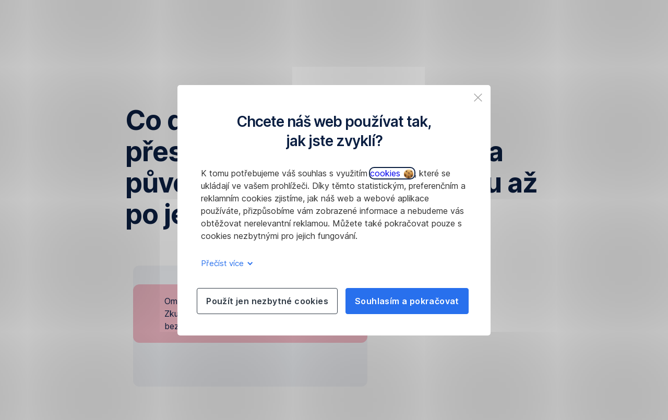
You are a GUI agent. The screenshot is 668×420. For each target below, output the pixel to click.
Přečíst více (225, 263)
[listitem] (478, 97)
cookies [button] (391, 173)
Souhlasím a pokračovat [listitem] (407, 301)
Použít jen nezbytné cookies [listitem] (267, 301)
